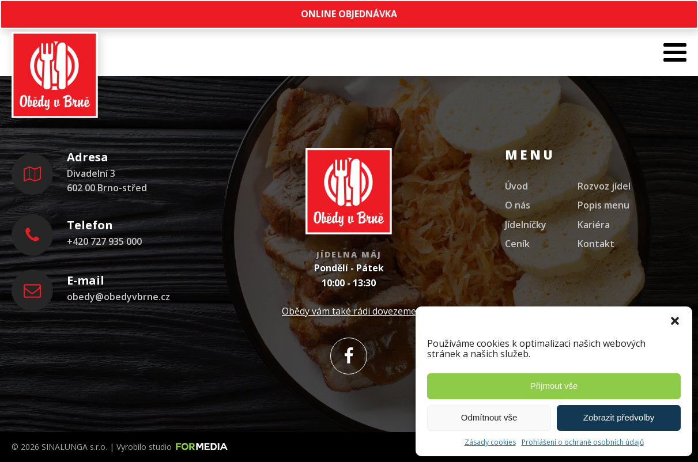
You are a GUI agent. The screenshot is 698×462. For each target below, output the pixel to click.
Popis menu (603, 205)
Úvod (516, 186)
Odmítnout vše (489, 417)
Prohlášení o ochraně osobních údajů (583, 442)
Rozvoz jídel (604, 186)
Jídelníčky (525, 224)
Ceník (517, 243)
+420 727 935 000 (104, 241)
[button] (675, 321)
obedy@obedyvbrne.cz (118, 296)
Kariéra (594, 224)
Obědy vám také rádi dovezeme (349, 311)
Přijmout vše (554, 386)
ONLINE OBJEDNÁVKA (349, 13)
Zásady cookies (490, 442)
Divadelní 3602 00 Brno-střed (107, 181)
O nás (517, 205)
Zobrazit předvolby (618, 417)
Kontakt (596, 243)
